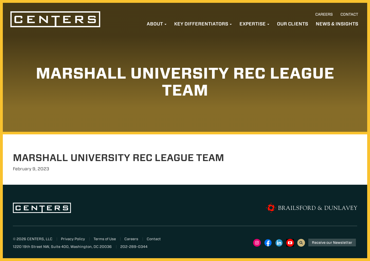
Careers (324, 14)
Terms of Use (105, 239)
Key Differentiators (203, 23)
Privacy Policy (73, 239)
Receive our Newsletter (332, 242)
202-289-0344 (133, 247)
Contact (349, 14)
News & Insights (337, 23)
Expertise (254, 23)
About (156, 23)
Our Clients (292, 23)
